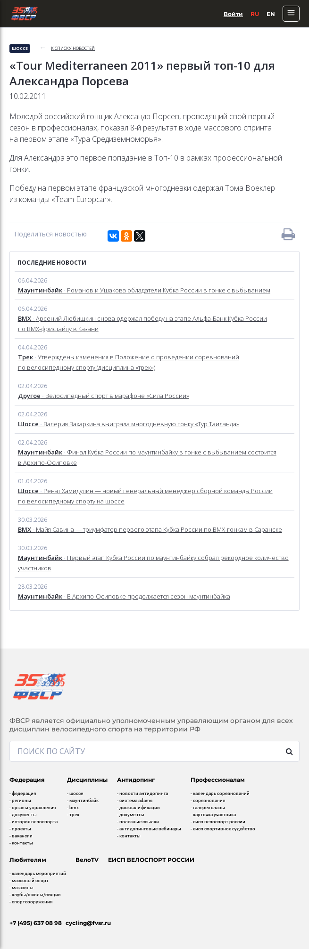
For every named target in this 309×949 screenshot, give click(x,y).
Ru (255, 13)
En (271, 13)
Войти (233, 13)
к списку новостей (73, 48)
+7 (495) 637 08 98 (35, 922)
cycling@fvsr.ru (88, 922)
